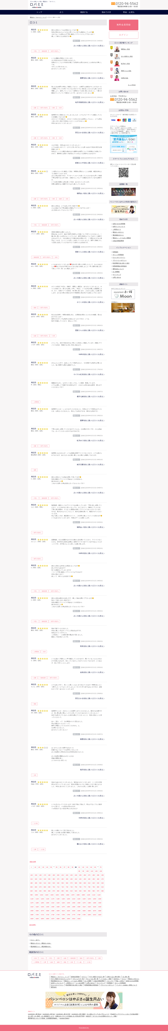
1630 (73, 911)
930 (80, 891)
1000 (36, 895)
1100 (88, 895)
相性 (53, 107)
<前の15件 (32, 862)
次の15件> (32, 925)
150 (36, 875)
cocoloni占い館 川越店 (78, 1014)
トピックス (110, 981)
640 (102, 883)
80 (79, 871)
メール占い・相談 (106, 979)
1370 (84, 903)
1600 (58, 911)
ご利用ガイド (117, 229)
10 (35, 867)
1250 (94, 899)
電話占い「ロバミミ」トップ (38, 17)
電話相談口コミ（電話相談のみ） (40, 946)
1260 (99, 899)
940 (85, 891)
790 (93, 887)
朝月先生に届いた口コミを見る (91, 770)
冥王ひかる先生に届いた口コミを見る (89, 132)
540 (58, 883)
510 (45, 883)
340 (45, 879)
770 (85, 887)
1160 (47, 899)
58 (68, 867)
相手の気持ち (55, 51)
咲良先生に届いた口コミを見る (91, 646)
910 (71, 891)
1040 (57, 895)
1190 (63, 899)
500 (40, 883)
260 (85, 875)
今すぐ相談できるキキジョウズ (61, 979)
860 (49, 891)
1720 (47, 915)
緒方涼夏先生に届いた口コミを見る (90, 464)
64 (91, 867)
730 (67, 887)
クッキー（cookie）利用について (126, 985)
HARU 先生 (124, 78)
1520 (89, 907)
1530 (94, 907)
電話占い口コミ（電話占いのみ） (40, 943)
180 (49, 875)
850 (45, 891)
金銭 (51, 962)
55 (56, 867)
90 (83, 871)
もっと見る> (132, 85)
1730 (52, 915)
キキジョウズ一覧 (78, 979)
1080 (78, 895)
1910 (73, 919)
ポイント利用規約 (118, 255)
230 (71, 875)
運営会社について (118, 269)
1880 (58, 919)
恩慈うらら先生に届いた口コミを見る (89, 252)
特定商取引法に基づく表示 (121, 263)
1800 (89, 915)
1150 (42, 899)
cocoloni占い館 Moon (34, 1014)
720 (62, 887)
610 (89, 883)
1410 (31, 907)
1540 (99, 907)
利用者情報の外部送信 (120, 266)
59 (72, 867)
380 (62, 879)
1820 (99, 915)
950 (89, 891)
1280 (37, 903)
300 (102, 875)
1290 (42, 903)
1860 (47, 919)
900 (67, 891)
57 (64, 867)
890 (62, 891)
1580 (47, 911)
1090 (83, 895)
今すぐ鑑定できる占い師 (97, 977)
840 (40, 891)
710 (58, 887)
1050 (62, 895)
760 (80, 887)
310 (31, 879)
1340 (68, 903)
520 (49, 883)
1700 (37, 915)
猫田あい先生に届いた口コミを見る (90, 193)
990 (31, 895)
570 (71, 883)
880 (58, 891)
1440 (47, 907)
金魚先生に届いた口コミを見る (91, 672)
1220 (78, 899)
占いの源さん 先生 (127, 56)
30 (43, 867)
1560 (37, 911)
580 (76, 883)
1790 (84, 915)
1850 (42, 919)
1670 (94, 911)
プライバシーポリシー (120, 260)
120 (96, 871)
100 (87, 871)
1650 (84, 911)
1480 (68, 907)
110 (92, 871)
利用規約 (115, 252)
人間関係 (36, 402)
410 (76, 879)
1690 (31, 915)
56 (60, 867)
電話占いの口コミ (118, 232)
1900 (68, 919)
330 (40, 879)
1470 (63, 907)
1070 (72, 895)
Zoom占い (117, 979)
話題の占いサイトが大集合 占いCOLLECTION (69, 1016)
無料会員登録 (124, 25)
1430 (42, 907)
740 (71, 887)
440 (89, 879)
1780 (78, 915)
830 (36, 891)
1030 (52, 895)
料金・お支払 (128, 12)
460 (98, 879)
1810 (94, 915)
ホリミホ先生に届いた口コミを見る (90, 302)
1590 (52, 911)
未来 (60, 107)
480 (31, 883)
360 (53, 879)
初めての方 (106, 12)
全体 (35, 958)
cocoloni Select (64, 1018)
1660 (89, 911)
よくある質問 (80, 983)
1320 (58, 903)
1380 (89, 903)
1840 (37, 919)
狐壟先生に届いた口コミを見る (91, 739)
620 (93, 883)
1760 (68, 915)
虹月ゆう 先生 (125, 63)
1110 (93, 895)
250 (80, 875)
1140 (37, 899)
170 (45, 875)
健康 (60, 199)
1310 (52, 903)
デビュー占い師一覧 (92, 979)
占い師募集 (116, 272)
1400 (99, 903)
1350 (73, 903)
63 (87, 867)
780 (89, 887)
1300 (47, 903)
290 (98, 875)
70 (100, 867)
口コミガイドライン (119, 257)
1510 (84, 907)
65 (95, 867)
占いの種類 (87, 981)
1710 (42, 915)
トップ (39, 12)
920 (76, 891)
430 (85, 879)
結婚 (35, 335)
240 (76, 875)
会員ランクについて (119, 226)
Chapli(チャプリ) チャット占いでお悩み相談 (124, 1014)
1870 (52, 919)
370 (58, 879)
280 (93, 875)
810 (102, 887)
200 (58, 875)
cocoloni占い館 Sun (49, 1014)
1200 (68, 899)
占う (61, 12)
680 (45, 887)
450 (93, 879)
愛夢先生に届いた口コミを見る (91, 78)
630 (98, 883)
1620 (68, 911)
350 (49, 879)
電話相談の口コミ (118, 235)
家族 (65, 962)
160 (40, 875)
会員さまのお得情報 (119, 224)
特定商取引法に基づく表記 (74, 985)
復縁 (35, 307)
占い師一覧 (126, 977)
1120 (98, 895)
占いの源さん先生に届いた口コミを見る (88, 46)
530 (53, 883)
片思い (36, 51)
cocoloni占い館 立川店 (63, 1014)
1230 (84, 899)
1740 (58, 915)
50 (51, 867)
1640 (78, 911)
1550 (31, 911)
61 (79, 867)
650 (31, 887)
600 (85, 883)
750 (76, 887)
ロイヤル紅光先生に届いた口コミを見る (88, 374)
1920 (78, 919)
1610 (63, 911)
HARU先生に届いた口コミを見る (91, 354)
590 (80, 883)
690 (49, 887)
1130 (31, 899)
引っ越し (79, 962)
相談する (84, 12)
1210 (73, 899)
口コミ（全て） (35, 940)
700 (53, 887)
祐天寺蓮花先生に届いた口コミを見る (89, 102)
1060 (67, 895)
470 (102, 879)
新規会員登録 (75, 977)
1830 (31, 919)
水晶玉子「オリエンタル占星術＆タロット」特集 (101, 1016)
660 (36, 887)
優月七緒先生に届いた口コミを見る (90, 396)
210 (62, 875)
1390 (94, 903)
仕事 (35, 849)
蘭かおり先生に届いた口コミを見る (90, 844)
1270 (31, 903)
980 (102, 891)
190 (53, 875)
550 (62, 883)
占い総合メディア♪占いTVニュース (98, 1014)
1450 (52, 907)
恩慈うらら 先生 (126, 71)
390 (67, 879)
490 (36, 883)
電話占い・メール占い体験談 (122, 238)
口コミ (124, 979)
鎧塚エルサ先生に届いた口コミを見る (89, 163)
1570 (42, 911)
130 (101, 871)
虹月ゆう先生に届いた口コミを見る (90, 440)
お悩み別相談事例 (118, 241)
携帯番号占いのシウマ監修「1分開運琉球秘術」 (43, 1018)
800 (98, 887)
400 (71, 879)
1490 (73, 907)
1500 (78, 907)
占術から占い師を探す (114, 977)
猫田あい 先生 (125, 49)
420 (80, 879)
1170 (52, 899)
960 (93, 891)
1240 (89, 899)
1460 (58, 907)
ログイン (123, 35)
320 (36, 879)
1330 (63, 903)
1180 (58, 899)
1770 (73, 915)
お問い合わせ (117, 277)
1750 (63, 915)
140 (31, 875)
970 (98, 891)
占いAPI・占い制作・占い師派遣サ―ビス (41, 1016)
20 (39, 867)
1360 (78, 903)
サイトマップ (117, 274)
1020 (46, 895)
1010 (41, 895)
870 (53, 891)
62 (83, 867)
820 (31, 891)
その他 (36, 823)
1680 (99, 911)
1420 (37, 907)
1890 (63, 919)
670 (40, 887)
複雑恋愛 (44, 51)
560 (67, 883)
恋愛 (35, 107)
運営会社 (54, 987)
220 (67, 875)
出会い (43, 958)
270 (89, 875)
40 (47, 867)
